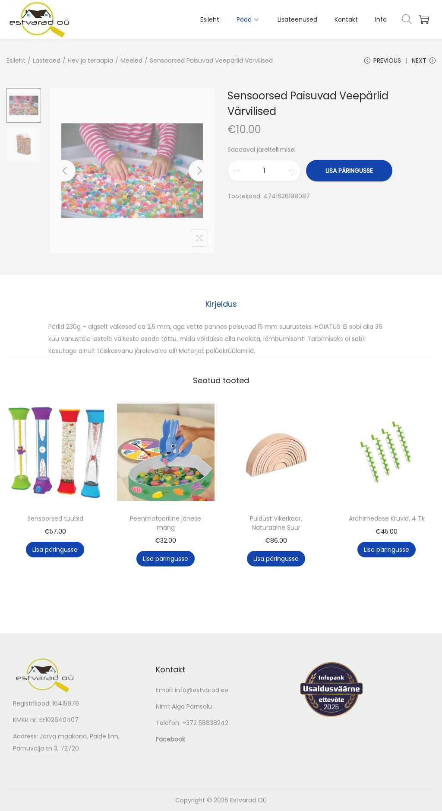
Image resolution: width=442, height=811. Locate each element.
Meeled (131, 60)
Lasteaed (46, 60)
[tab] (221, 304)
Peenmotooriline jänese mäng (165, 523)
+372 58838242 (205, 723)
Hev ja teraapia (90, 60)
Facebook (170, 739)
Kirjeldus (221, 304)
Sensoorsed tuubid (55, 518)
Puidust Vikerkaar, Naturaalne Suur (276, 523)
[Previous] (65, 170)
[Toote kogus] (264, 171)
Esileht (15, 60)
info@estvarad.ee (201, 690)
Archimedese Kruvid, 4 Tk (387, 518)
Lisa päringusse (349, 170)
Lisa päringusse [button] (55, 549)
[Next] (199, 170)
